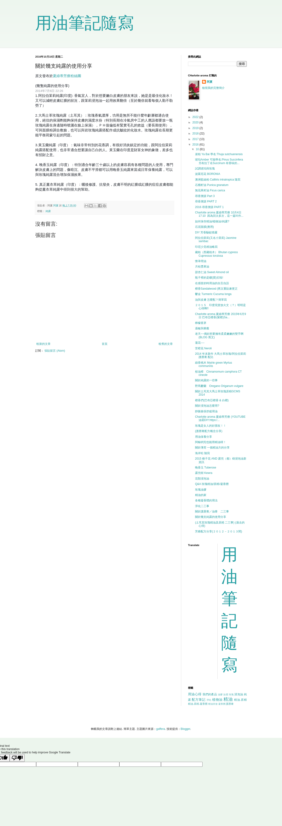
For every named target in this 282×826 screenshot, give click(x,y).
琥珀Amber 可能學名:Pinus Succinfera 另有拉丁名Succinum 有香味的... (220, 161)
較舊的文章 (166, 344)
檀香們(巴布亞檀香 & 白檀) (212, 400)
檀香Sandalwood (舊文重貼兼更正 (216, 288)
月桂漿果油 (202, 266)
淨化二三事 (202, 506)
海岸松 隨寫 (202, 453)
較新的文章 (43, 344)
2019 (196, 128)
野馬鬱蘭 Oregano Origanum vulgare (219, 386)
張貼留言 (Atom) (54, 350)
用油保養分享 (203, 436)
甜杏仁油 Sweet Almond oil (212, 272)
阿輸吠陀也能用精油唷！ (210, 442)
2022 (196, 117)
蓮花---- (199, 342)
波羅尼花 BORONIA (207, 174)
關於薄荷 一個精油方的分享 (212, 447)
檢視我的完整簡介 (213, 88)
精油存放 (213, 704)
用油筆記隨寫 (84, 23)
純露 (48, 211)
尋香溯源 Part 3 (205, 196)
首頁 (104, 344)
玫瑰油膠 (200, 489)
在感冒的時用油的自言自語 (212, 283)
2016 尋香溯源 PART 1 (209, 207)
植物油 (217, 699)
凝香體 (221, 704)
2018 (196, 133)
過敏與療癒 (202, 328)
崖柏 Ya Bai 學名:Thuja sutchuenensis (219, 154)
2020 (196, 122)
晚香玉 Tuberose (205, 467)
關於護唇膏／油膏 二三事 (212, 511)
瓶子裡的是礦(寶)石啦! (209, 277)
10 (198, 149)
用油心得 (194, 694)
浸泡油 (238, 694)
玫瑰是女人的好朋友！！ (210, 425)
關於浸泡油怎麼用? (207, 405)
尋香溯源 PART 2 (206, 201)
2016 (196, 144)
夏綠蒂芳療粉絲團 (67, 76)
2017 (196, 139)
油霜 (225, 694)
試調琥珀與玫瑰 (205, 168)
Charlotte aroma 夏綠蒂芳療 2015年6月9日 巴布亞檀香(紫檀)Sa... (220, 315)
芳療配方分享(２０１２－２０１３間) (218, 531)
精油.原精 (240, 699)
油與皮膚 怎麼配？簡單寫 (211, 299)
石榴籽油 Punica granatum (211, 185)
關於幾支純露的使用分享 (210, 517)
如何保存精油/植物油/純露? (212, 221)
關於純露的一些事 (206, 380)
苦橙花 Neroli (203, 348)
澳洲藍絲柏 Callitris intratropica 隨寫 (217, 179)
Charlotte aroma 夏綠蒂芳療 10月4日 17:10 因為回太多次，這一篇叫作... (219, 214)
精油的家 (200, 495)
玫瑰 (231, 694)
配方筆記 (198, 699)
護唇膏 (230, 703)
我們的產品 (210, 694)
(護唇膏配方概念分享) (208, 431)
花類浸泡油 (202, 478)
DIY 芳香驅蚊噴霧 (206, 232)
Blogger (185, 729)
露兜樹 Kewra (203, 473)
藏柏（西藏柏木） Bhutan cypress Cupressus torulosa (216, 254)
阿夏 (209, 81)
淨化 (209, 700)
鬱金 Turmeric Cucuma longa (213, 294)
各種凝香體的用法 (206, 500)
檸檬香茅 (200, 323)
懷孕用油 (200, 261)
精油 (228, 699)
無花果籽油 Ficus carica (210, 190)
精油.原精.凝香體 (198, 703)
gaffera (160, 729)
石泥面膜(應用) (204, 226)
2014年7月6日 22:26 (49, 91)
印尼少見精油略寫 (206, 246)
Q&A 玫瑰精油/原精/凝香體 (212, 484)
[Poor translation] (17, 758)
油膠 (220, 694)
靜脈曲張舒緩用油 (206, 411)
